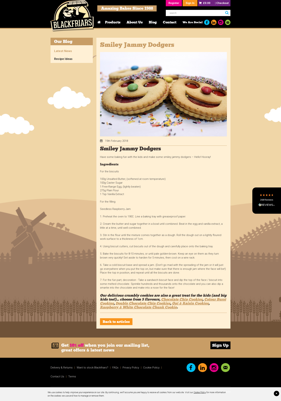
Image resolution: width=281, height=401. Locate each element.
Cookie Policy (200, 392)
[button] (266, 200)
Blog (153, 22)
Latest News (63, 51)
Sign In (190, 3)
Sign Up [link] (220, 345)
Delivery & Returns (62, 367)
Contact (169, 22)
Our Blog (63, 41)
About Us (135, 22)
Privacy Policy (131, 367)
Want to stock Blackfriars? (92, 367)
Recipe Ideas (63, 59)
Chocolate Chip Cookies (182, 299)
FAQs (115, 367)
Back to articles (116, 321)
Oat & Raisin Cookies (190, 303)
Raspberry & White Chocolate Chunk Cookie (138, 307)
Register (173, 3)
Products (112, 22)
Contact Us (57, 376)
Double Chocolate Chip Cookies (143, 303)
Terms (72, 376)
